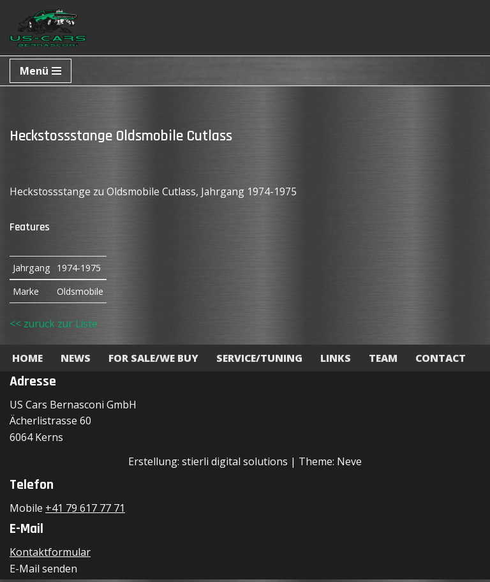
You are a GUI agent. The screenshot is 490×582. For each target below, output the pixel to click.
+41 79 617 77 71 (85, 511)
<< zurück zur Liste (55, 325)
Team (391, 360)
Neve (349, 463)
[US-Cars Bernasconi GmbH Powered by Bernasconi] (48, 28)
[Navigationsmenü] (40, 71)
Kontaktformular (50, 555)
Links (342, 360)
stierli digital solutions (235, 463)
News (77, 360)
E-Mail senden (43, 570)
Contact (450, 360)
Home (27, 360)
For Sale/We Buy (157, 360)
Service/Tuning (265, 360)
